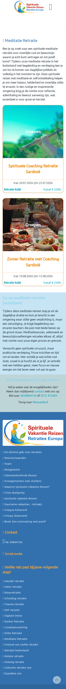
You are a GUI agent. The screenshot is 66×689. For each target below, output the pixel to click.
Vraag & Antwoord (15, 495)
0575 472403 (49, 381)
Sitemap (14, 681)
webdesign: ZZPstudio (43, 681)
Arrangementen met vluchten (22, 466)
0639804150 (28, 381)
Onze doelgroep (14, 478)
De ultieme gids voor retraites (22, 437)
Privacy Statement (15, 501)
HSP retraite (11, 595)
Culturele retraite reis (17, 653)
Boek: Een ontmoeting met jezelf (24, 507)
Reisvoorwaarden (14, 443)
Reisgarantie (11, 455)
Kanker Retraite (13, 607)
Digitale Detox (12, 601)
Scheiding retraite (14, 584)
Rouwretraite (12, 578)
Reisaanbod (40, 388)
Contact (10, 518)
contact (39, 377)
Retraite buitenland (16, 636)
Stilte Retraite (12, 618)
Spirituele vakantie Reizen (20, 484)
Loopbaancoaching (15, 613)
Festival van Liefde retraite (20, 630)
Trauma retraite (13, 590)
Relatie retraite (13, 642)
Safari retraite (12, 572)
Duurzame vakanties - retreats (22, 490)
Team (7, 449)
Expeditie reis (12, 659)
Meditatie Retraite (15, 624)
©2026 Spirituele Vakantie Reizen (32, 677)
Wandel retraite (13, 566)
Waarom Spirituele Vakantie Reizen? (26, 472)
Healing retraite (13, 647)
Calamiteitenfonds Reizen (20, 461)
